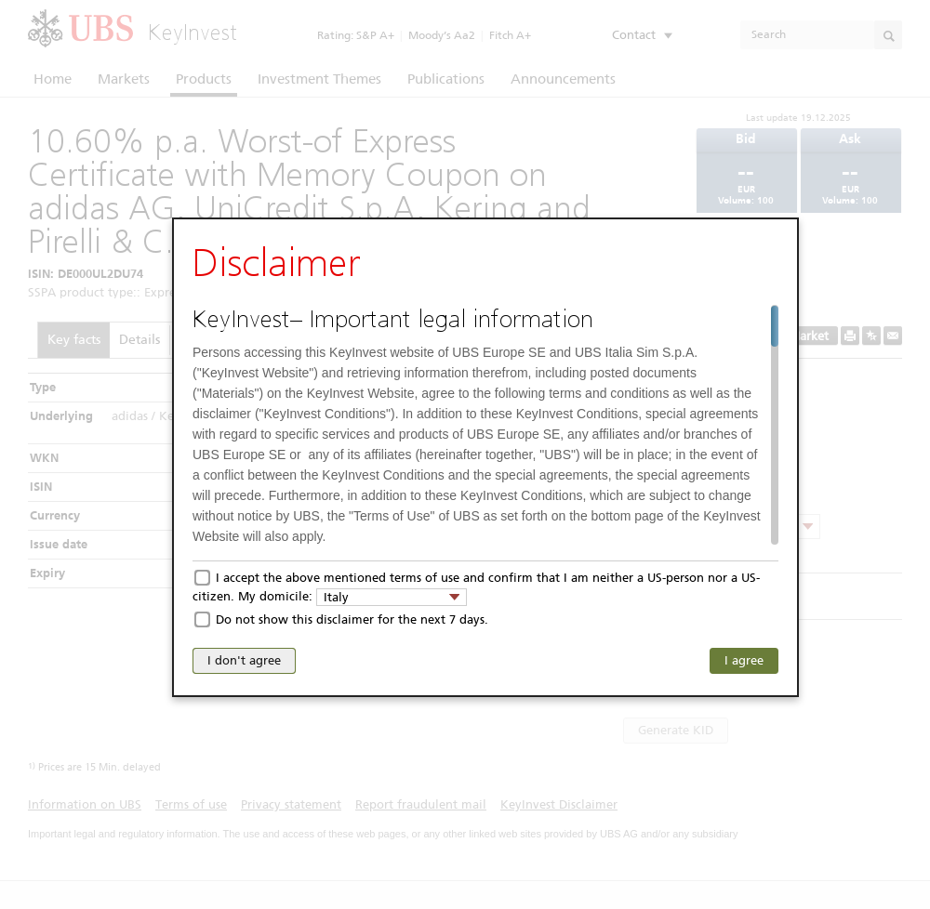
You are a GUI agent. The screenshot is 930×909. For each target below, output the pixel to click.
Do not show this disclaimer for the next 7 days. (352, 619)
